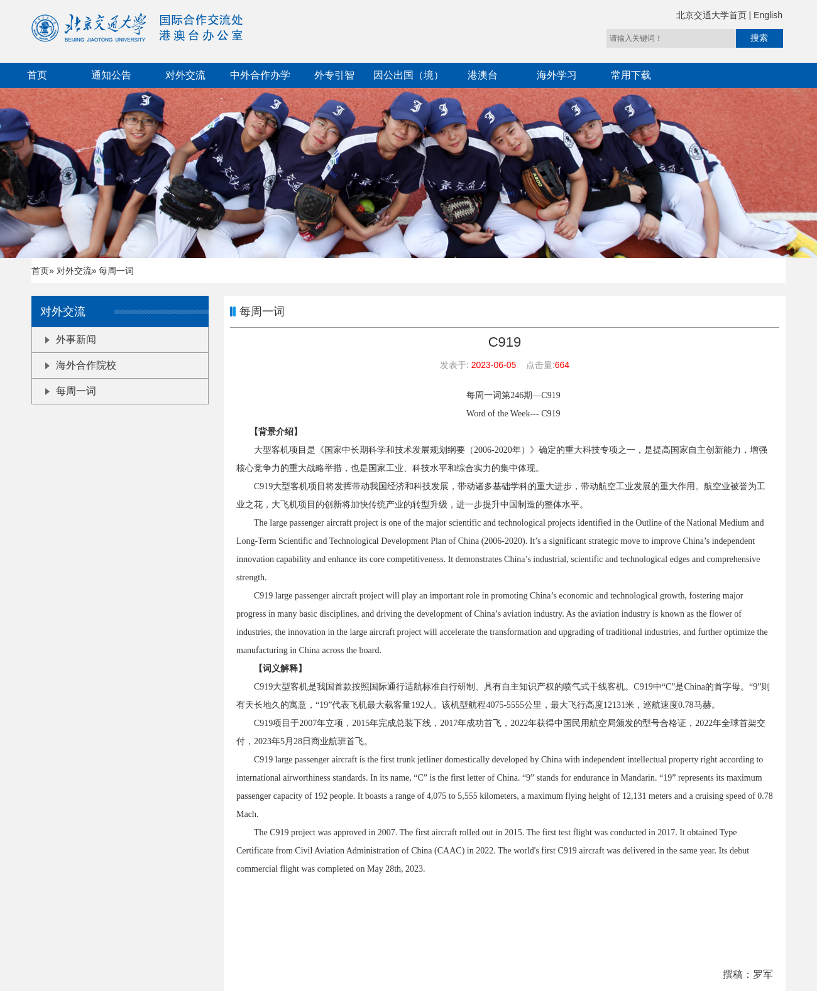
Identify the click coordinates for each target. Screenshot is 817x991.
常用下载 (631, 75)
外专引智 (334, 75)
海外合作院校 (80, 365)
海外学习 (557, 75)
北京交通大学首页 (712, 15)
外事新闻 (70, 339)
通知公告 (111, 75)
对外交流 (185, 75)
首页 (37, 75)
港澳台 (483, 75)
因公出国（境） (408, 75)
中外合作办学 (260, 75)
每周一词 (70, 391)
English (768, 15)
